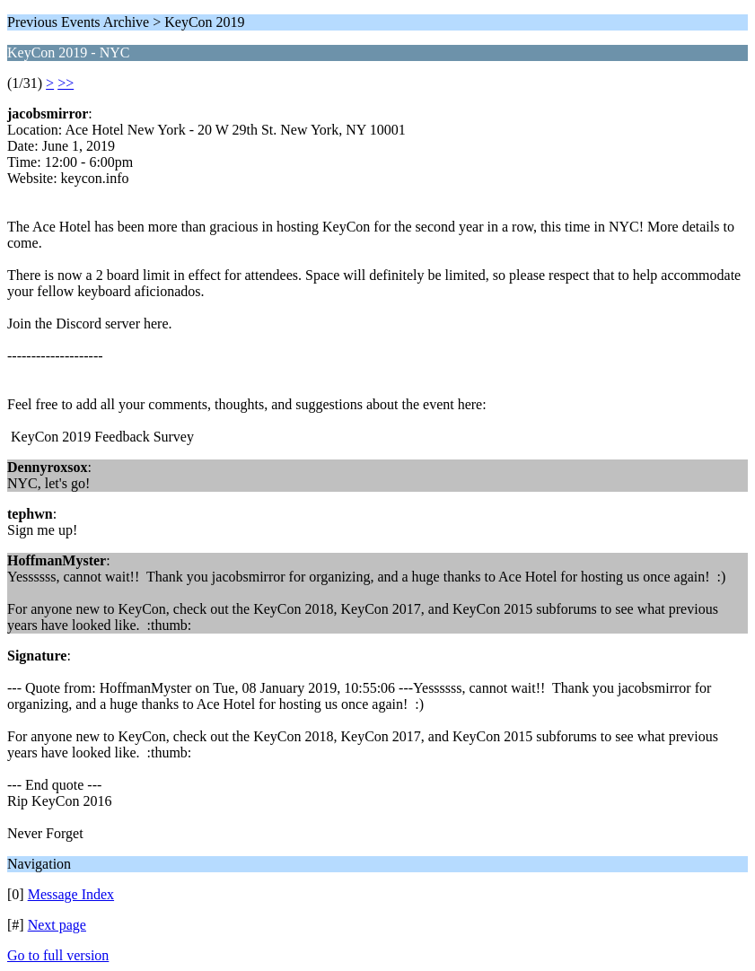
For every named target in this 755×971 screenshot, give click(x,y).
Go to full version (58, 955)
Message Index (71, 894)
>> (65, 83)
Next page (57, 924)
